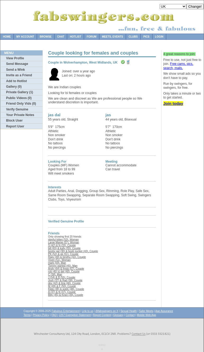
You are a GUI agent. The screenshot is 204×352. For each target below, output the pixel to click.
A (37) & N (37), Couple (62, 292)
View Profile (15, 58)
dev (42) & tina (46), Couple (64, 283)
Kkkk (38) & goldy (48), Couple (66, 289)
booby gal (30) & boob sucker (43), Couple (73, 251)
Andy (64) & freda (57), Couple (66, 268)
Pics (146, 36)
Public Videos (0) (18, 98)
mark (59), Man (57, 262)
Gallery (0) (14, 86)
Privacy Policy (41, 315)
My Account (25, 36)
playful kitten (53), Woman (63, 239)
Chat (60, 36)
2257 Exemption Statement (75, 315)
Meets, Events (112, 36)
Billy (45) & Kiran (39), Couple (65, 294)
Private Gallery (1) (19, 92)
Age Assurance (164, 311)
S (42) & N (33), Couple (62, 245)
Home (7, 36)
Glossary (118, 315)
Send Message (17, 64)
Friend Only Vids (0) (21, 103)
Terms (27, 315)
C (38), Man (55, 274)
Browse (46, 36)
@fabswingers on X (106, 311)
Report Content (102, 315)
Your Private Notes (20, 115)
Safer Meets (146, 311)
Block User (14, 120)
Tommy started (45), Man (62, 265)
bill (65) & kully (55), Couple (64, 248)
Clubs (133, 36)
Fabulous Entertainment (66, 311)
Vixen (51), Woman (59, 260)
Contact (130, 315)
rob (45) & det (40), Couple (64, 271)
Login (159, 36)
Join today (173, 103)
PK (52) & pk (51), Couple (63, 254)
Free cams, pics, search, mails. (178, 66)
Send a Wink (15, 70)
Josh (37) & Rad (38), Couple (65, 280)
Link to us (87, 311)
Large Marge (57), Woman (63, 242)
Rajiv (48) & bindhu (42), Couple (67, 257)
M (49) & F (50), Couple (62, 286)
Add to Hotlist (16, 81)
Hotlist (75, 36)
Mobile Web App (146, 315)
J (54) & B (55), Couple (61, 277)
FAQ (55, 315)
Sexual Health (128, 311)
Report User (15, 126)
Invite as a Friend (19, 75)
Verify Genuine (17, 109)
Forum (91, 36)
